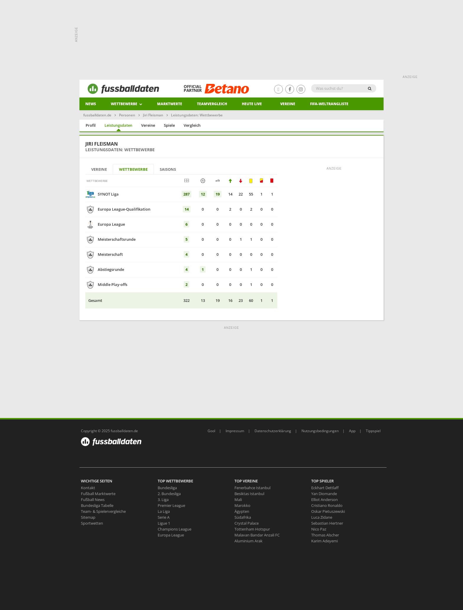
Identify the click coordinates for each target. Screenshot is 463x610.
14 (187, 209)
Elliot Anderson (324, 499)
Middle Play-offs (112, 284)
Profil (91, 125)
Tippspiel (373, 430)
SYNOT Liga (108, 194)
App (352, 430)
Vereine (287, 103)
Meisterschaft (110, 254)
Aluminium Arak (248, 541)
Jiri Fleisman (153, 115)
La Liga (164, 511)
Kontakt (88, 487)
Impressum (235, 430)
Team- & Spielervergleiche (103, 511)
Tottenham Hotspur (252, 529)
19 (218, 194)
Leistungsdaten (118, 125)
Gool (211, 430)
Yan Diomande (324, 493)
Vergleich (192, 125)
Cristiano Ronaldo (327, 505)
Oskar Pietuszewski (328, 511)
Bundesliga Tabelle (97, 505)
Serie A (163, 517)
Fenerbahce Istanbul (252, 487)
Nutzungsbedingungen (320, 430)
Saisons (168, 169)
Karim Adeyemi (324, 541)
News (90, 103)
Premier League (171, 505)
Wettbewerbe (126, 103)
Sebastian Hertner (327, 523)
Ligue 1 (164, 523)
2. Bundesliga (169, 493)
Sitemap (88, 517)
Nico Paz (318, 529)
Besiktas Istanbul (249, 493)
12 (203, 194)
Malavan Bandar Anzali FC (257, 535)
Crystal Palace (246, 523)
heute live (252, 103)
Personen (127, 115)
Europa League (111, 224)
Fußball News (93, 499)
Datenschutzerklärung (273, 430)
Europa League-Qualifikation (124, 209)
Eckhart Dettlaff (325, 487)
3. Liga (163, 499)
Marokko (242, 505)
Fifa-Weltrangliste (329, 103)
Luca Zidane (321, 517)
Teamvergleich (212, 103)
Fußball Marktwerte (98, 493)
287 (186, 194)
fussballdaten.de (97, 115)
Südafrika (242, 517)
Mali (238, 499)
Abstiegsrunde (111, 269)
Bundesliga (167, 487)
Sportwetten (92, 523)
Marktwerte (169, 103)
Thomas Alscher (325, 535)
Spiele (169, 125)
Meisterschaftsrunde (117, 239)
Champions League (174, 529)
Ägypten (241, 511)
